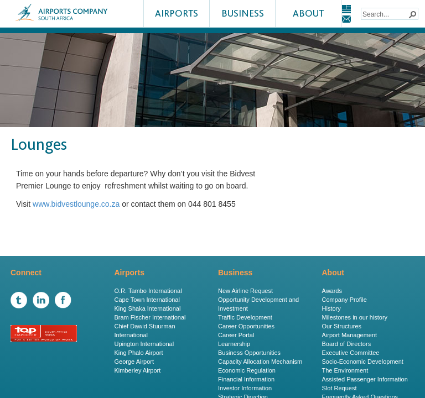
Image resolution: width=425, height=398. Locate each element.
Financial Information (246, 379)
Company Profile (344, 299)
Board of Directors (346, 344)
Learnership (234, 344)
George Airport (134, 361)
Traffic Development (245, 317)
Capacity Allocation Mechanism (260, 361)
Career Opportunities (246, 326)
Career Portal (236, 335)
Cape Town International (147, 299)
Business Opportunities (249, 352)
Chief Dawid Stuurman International (145, 330)
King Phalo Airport (139, 352)
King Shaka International (148, 308)
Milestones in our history (355, 317)
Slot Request (339, 388)
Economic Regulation (247, 370)
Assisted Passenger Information (365, 379)
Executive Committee (351, 352)
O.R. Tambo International (148, 290)
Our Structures (342, 326)
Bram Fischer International (150, 317)
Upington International (144, 344)
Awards (332, 290)
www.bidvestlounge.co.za (76, 204)
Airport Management (349, 335)
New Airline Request (245, 290)
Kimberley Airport (138, 370)
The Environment (345, 370)
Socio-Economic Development (362, 361)
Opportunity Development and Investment (258, 304)
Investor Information (245, 388)
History (331, 308)
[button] (412, 13)
